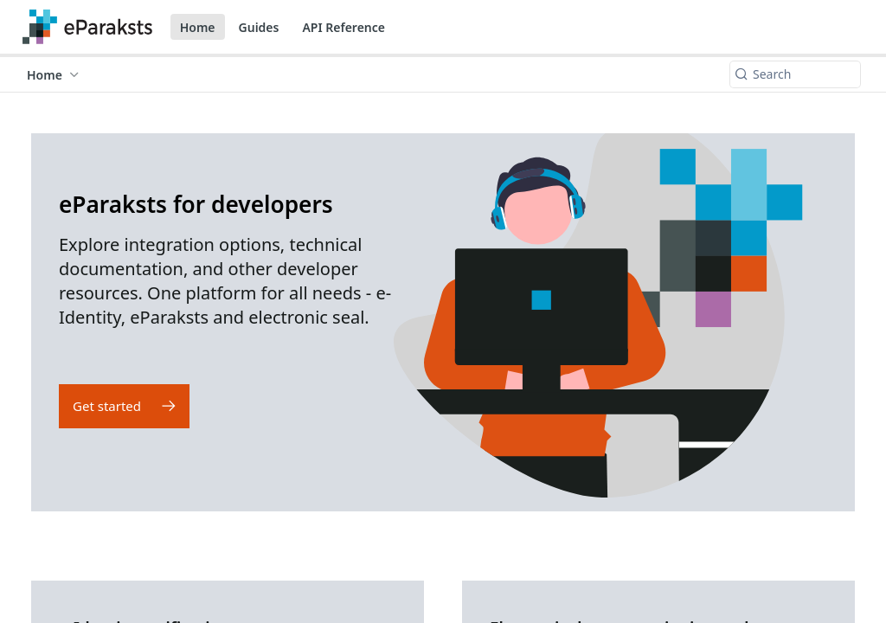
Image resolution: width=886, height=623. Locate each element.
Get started (107, 405)
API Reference (343, 27)
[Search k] (795, 74)
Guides (259, 27)
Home (197, 27)
